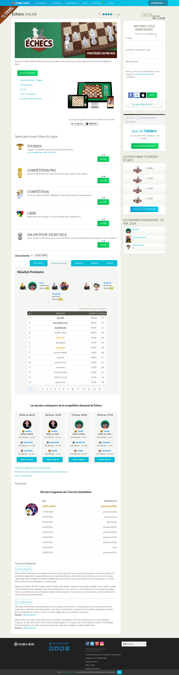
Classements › (26, 84)
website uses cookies (69, 672)
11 (78, 389)
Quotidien (38, 263)
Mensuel (79, 263)
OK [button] (119, 672)
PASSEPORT (97, 2)
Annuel (95, 263)
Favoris (99, 14)
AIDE (85, 3)
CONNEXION (159, 3)
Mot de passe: (132, 61)
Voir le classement (23, 475)
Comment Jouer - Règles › (32, 80)
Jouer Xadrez (27, 72)
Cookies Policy (91, 661)
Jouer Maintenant (145, 145)
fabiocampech (29, 614)
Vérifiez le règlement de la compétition (33, 467)
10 (73, 389)
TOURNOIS (56, 3)
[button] (136, 94)
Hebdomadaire (59, 263)
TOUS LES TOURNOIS (144, 209)
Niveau (109, 263)
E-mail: (129, 38)
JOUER (111, 3)
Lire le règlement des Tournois (41, 152)
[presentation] (144, 85)
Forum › (23, 89)
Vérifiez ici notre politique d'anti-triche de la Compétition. (41, 471)
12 (83, 389)
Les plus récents (23, 569)
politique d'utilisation (143, 74)
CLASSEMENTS (40, 3)
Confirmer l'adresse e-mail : (138, 49)
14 (94, 389)
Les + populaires (23, 602)
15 (99, 389)
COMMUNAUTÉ (72, 3)
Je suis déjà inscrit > (143, 104)
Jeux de (144, 131)
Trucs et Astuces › (28, 94)
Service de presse (92, 668)
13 (89, 389)
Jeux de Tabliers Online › (31, 98)
